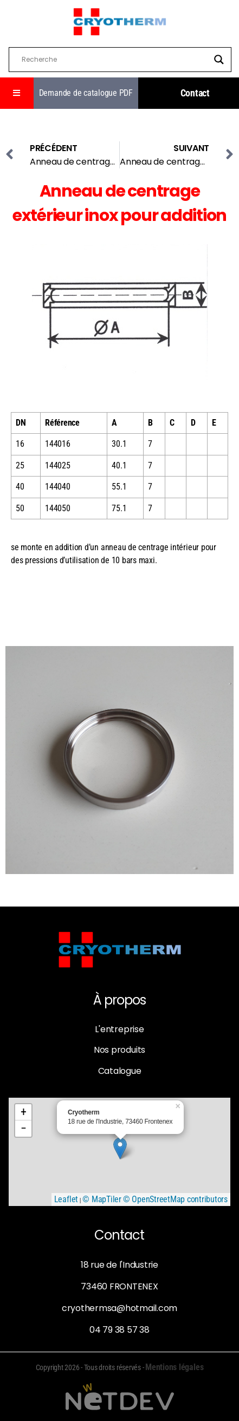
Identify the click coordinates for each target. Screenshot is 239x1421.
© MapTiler (101, 1199)
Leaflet (66, 1199)
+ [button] (24, 1112)
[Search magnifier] (219, 59)
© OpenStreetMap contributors (175, 1199)
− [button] (24, 1128)
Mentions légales (174, 1367)
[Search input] (115, 59)
